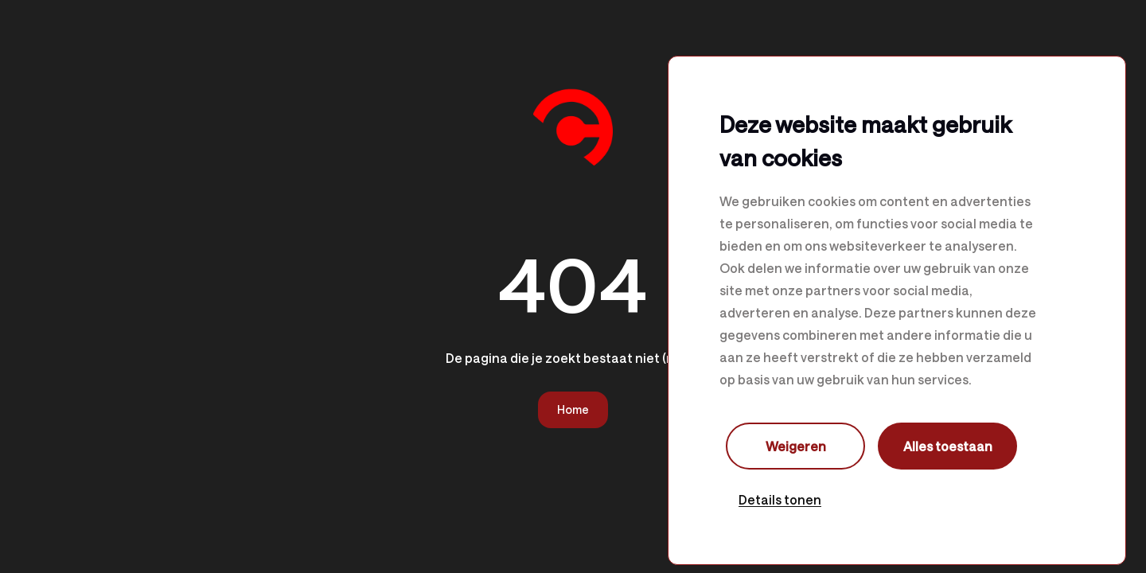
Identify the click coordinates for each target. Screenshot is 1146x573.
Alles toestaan (947, 446)
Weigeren (796, 446)
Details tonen (780, 499)
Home (573, 409)
